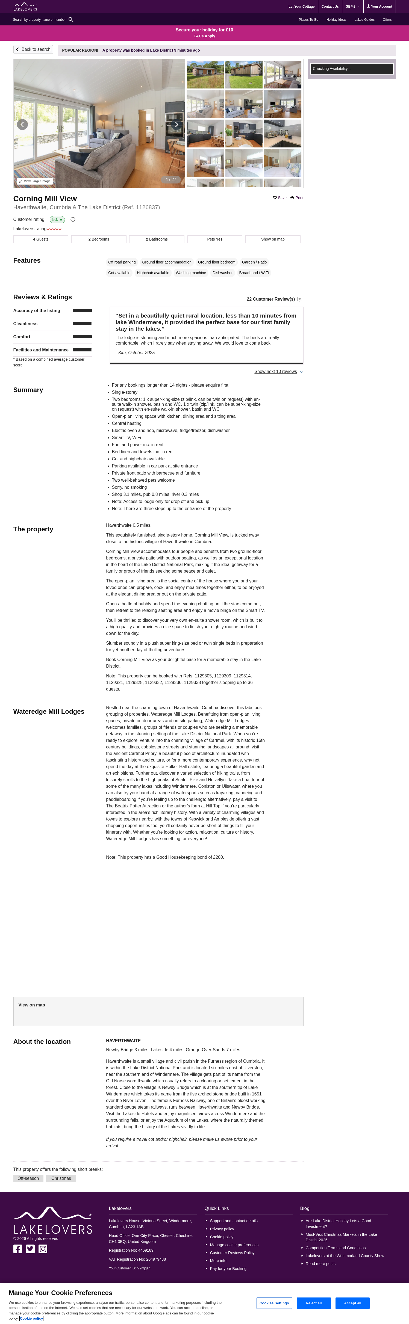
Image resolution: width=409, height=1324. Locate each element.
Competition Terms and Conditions (336, 1248)
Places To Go (308, 20)
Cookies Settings (274, 1303)
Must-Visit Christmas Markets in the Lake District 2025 (341, 1237)
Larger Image (35, 181)
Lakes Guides (365, 20)
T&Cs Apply (204, 36)
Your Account (379, 6)
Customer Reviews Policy (232, 1253)
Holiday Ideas (336, 20)
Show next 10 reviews (275, 371)
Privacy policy (222, 1229)
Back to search (36, 49)
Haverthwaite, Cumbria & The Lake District (86, 207)
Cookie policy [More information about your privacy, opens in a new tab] (31, 1318)
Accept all (352, 1303)
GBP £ (353, 6)
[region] (204, 1303)
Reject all (314, 1303)
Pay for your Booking (228, 1268)
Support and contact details (234, 1221)
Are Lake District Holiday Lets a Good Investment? (338, 1223)
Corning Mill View (45, 198)
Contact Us (330, 6)
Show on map (273, 239)
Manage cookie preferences (234, 1245)
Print (300, 198)
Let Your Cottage (302, 6)
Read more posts (321, 1263)
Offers (387, 20)
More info (218, 1260)
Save (282, 198)
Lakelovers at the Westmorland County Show (345, 1256)
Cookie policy (222, 1237)
